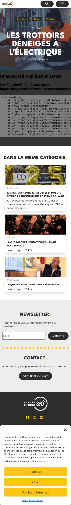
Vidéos (50, 19)
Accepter (35, 471)
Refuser (35, 482)
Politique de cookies (32, 500)
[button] (65, 430)
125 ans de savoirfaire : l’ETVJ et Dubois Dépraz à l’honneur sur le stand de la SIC (35, 194)
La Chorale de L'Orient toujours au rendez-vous (31, 243)
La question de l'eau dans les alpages (32, 284)
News (37, 19)
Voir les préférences (35, 492)
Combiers (22, 19)
